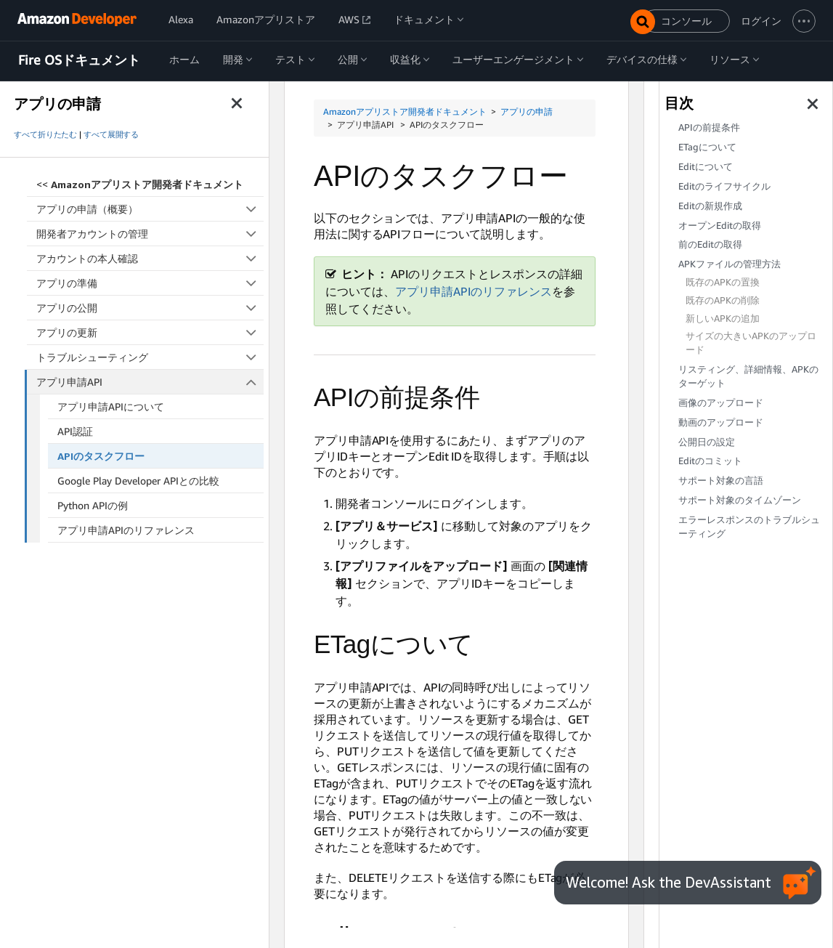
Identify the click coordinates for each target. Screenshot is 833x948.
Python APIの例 (92, 505)
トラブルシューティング (150, 357)
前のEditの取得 (710, 244)
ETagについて (707, 147)
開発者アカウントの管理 (150, 233)
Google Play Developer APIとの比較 (138, 480)
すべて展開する (111, 134)
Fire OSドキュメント (79, 60)
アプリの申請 (526, 111)
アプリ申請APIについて (110, 406)
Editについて (705, 166)
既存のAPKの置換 (723, 282)
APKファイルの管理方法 (729, 264)
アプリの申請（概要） (150, 209)
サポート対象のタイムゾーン (739, 500)
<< (139, 184)
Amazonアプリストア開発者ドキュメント (405, 111)
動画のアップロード (720, 422)
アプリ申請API (150, 382)
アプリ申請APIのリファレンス (126, 530)
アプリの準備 (150, 283)
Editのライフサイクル (724, 186)
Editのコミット (710, 460)
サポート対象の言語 (720, 480)
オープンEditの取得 (719, 225)
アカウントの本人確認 (150, 258)
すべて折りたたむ (45, 134)
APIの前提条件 (709, 127)
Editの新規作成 (710, 205)
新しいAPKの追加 (723, 318)
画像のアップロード (720, 402)
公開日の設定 (706, 442)
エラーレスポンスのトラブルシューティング (749, 526)
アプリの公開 (150, 308)
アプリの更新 (150, 332)
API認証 (75, 431)
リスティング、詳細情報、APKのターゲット (748, 376)
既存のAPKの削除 (723, 300)
